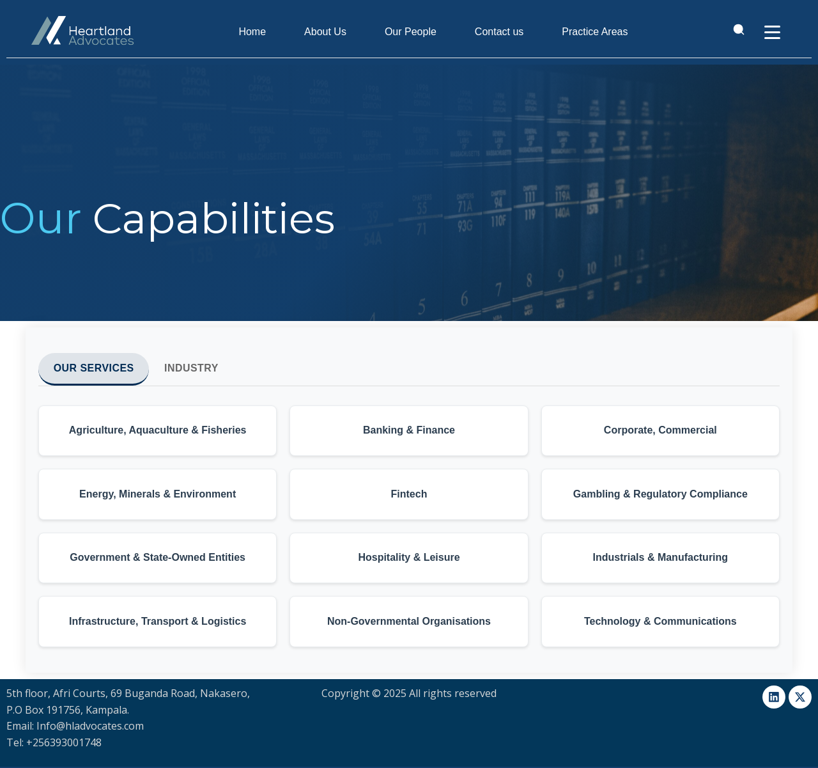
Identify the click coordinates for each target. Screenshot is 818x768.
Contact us (499, 31)
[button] (157, 431)
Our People (411, 31)
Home (252, 31)
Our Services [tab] (94, 368)
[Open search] (738, 32)
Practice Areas (595, 31)
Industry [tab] (193, 368)
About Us (326, 31)
